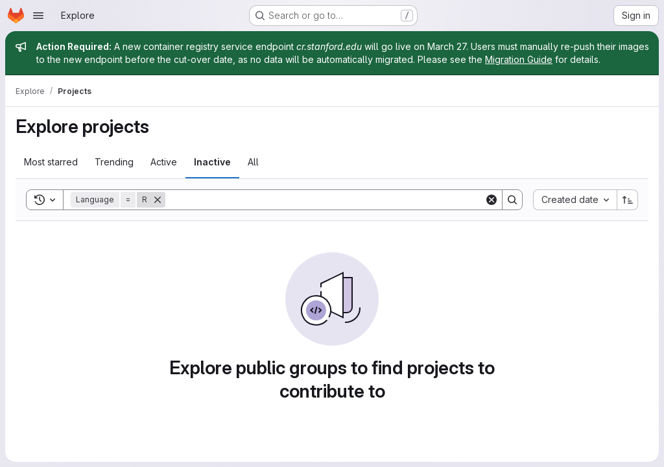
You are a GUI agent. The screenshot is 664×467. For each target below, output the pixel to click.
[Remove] (157, 200)
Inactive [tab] (212, 161)
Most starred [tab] (51, 161)
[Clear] (491, 200)
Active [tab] (163, 161)
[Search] (325, 200)
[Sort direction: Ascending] (627, 199)
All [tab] (253, 161)
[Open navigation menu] (38, 15)
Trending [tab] (114, 161)
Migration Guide (518, 59)
